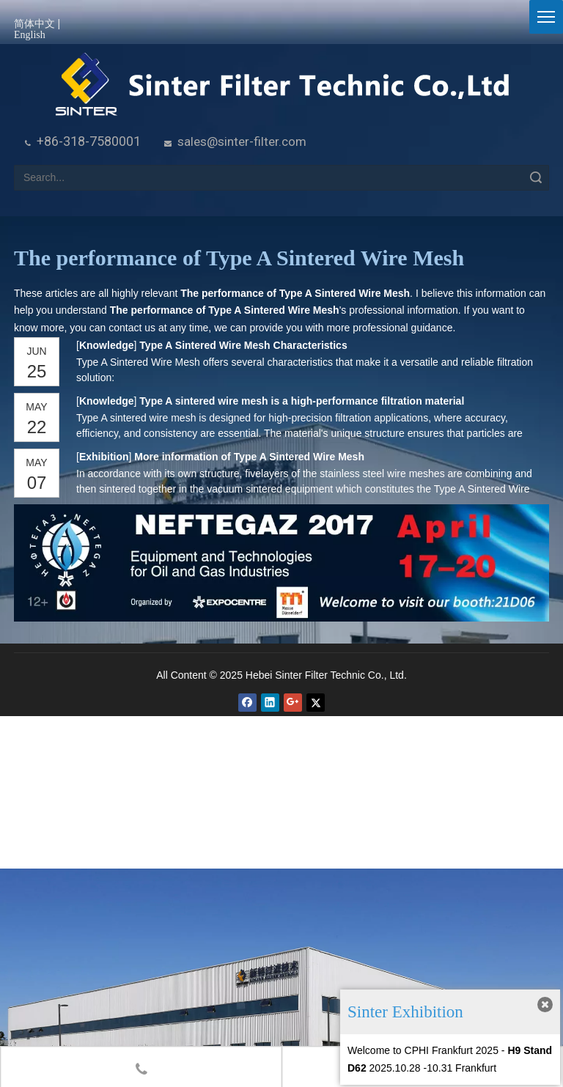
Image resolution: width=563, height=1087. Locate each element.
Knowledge (106, 345)
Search (535, 178)
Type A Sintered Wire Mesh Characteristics (243, 345)
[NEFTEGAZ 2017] (281, 563)
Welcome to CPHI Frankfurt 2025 (422, 1050)
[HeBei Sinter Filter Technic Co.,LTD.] (282, 85)
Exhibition (103, 457)
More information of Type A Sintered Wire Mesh (249, 457)
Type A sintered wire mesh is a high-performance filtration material (301, 401)
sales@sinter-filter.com (241, 141)
